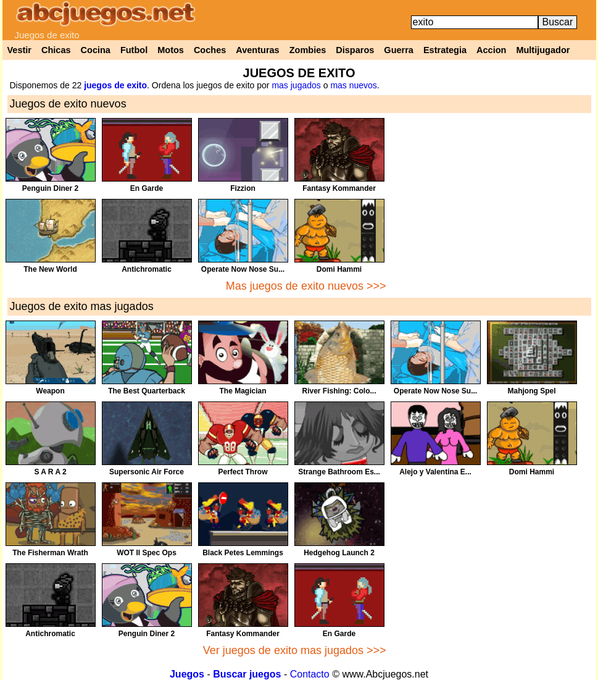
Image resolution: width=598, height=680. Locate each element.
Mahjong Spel (532, 391)
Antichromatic (147, 269)
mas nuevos (353, 85)
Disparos (355, 50)
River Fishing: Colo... (339, 391)
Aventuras (257, 50)
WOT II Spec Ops (146, 552)
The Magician (242, 391)
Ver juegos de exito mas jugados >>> (294, 650)
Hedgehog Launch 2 (339, 552)
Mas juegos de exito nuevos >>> (306, 286)
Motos (170, 50)
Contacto (310, 674)
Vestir (19, 50)
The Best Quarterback (146, 391)
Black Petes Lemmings (242, 552)
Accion (491, 50)
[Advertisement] (491, 204)
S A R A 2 (50, 472)
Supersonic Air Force (146, 472)
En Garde (146, 188)
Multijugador (543, 50)
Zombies (307, 50)
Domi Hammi (339, 269)
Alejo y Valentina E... (435, 472)
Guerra (398, 50)
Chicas (56, 50)
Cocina (95, 50)
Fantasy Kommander (339, 188)
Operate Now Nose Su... (242, 269)
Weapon (50, 391)
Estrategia (445, 50)
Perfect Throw (242, 472)
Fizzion (242, 188)
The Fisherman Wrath (50, 552)
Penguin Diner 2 (50, 188)
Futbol (133, 50)
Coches (210, 50)
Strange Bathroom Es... (339, 472)
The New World (50, 269)
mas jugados (296, 85)
